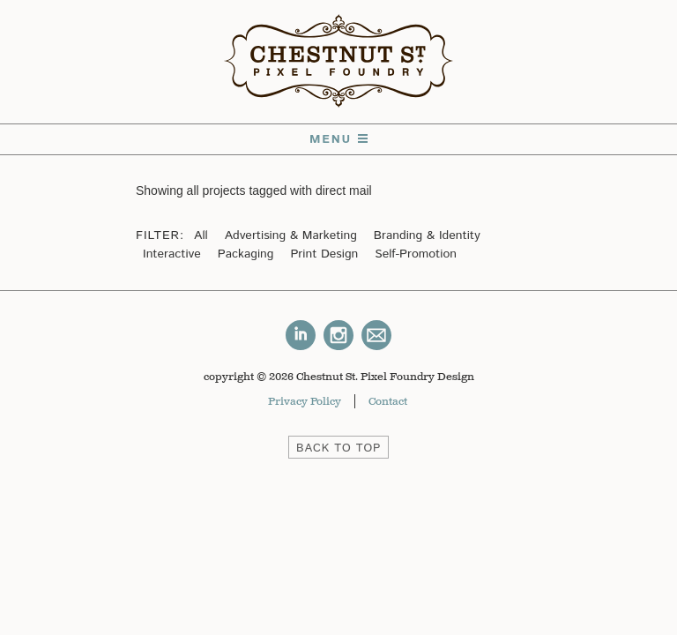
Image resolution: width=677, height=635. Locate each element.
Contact (387, 401)
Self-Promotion (416, 254)
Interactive (172, 254)
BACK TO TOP (338, 448)
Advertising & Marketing (291, 235)
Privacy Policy (304, 401)
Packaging (246, 254)
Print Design (324, 254)
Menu (338, 139)
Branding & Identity (427, 235)
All (201, 235)
